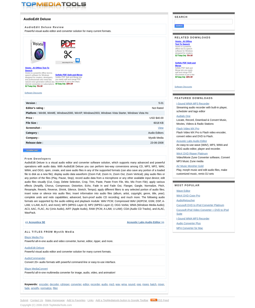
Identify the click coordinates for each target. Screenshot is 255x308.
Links (91, 300)
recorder (95, 284)
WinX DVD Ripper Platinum (192, 153)
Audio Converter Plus (188, 223)
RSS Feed (159, 300)
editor (86, 284)
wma (124, 284)
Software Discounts (33, 93)
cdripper (65, 284)
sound (131, 284)
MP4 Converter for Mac (189, 228)
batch (153, 284)
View (160, 127)
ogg (139, 284)
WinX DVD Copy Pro (188, 195)
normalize (46, 288)
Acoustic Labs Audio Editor (191, 141)
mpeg (145, 284)
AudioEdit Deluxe (34, 247)
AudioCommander (35, 258)
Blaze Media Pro (34, 237)
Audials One (183, 116)
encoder (43, 284)
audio (104, 284)
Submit (24, 300)
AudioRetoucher (185, 200)
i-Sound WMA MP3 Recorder (193, 103)
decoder (54, 284)
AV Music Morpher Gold (190, 166)
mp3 (111, 284)
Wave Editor (183, 190)
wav (118, 284)
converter (76, 284)
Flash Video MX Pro (187, 128)
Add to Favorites (76, 300)
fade (27, 288)
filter (55, 288)
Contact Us (36, 300)
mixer (161, 284)
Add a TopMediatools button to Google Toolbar (122, 300)
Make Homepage (55, 300)
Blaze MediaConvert (36, 268)
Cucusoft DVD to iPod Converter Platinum (200, 205)
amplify (35, 288)
